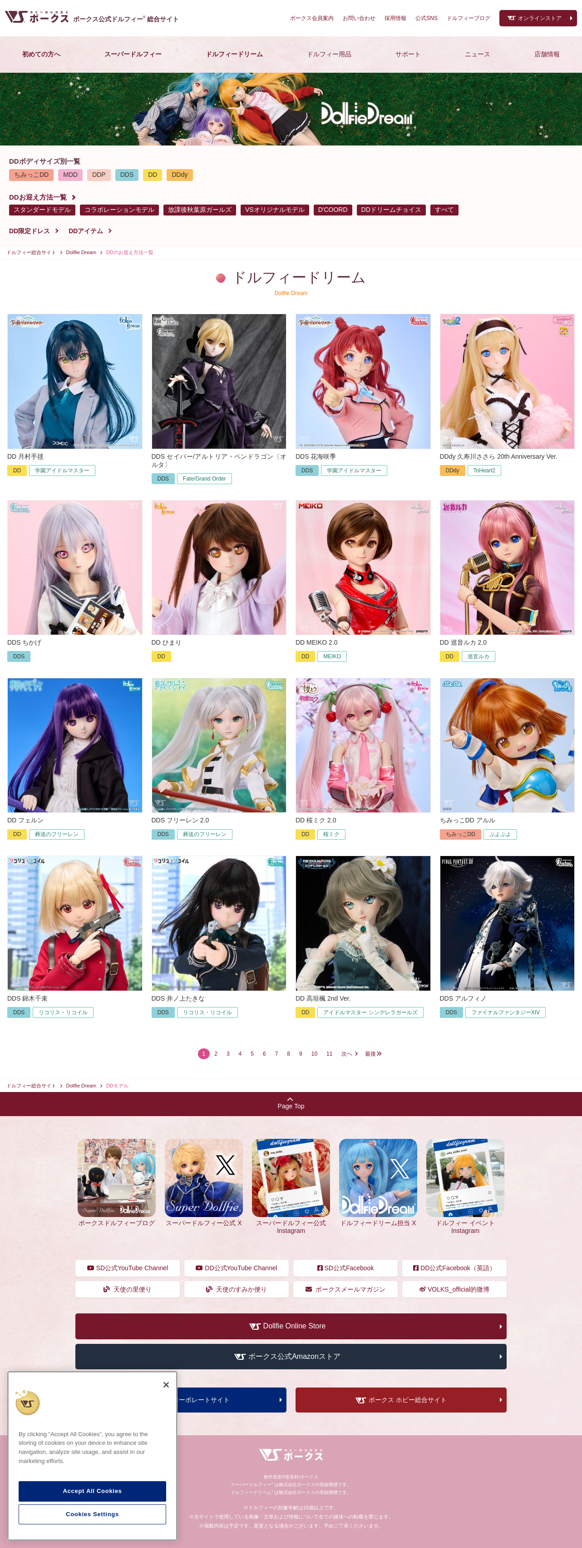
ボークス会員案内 (312, 18)
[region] (92, 1456)
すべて (444, 209)
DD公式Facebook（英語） (454, 1268)
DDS (127, 174)
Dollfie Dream (81, 252)
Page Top (291, 1103)
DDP (99, 174)
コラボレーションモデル (119, 209)
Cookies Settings (92, 1514)
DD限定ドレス (29, 231)
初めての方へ (41, 54)
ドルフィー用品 (329, 54)
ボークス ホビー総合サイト (408, 1400)
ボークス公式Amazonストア (294, 1356)
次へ (346, 1054)
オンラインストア (540, 18)
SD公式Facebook (345, 1268)
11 (329, 1054)
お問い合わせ (359, 18)
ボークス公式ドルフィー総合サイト (126, 19)
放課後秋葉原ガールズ (200, 209)
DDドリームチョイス (391, 209)
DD (152, 174)
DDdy (179, 174)
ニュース (477, 54)
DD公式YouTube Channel (236, 1268)
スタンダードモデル (42, 209)
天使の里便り (128, 1289)
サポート (408, 54)
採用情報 (395, 18)
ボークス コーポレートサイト (187, 1400)
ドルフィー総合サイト (31, 252)
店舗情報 (547, 54)
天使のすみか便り (236, 1289)
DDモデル (117, 1085)
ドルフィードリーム (234, 54)
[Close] (166, 1385)
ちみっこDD (31, 174)
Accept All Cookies (92, 1491)
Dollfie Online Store (294, 1326)
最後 (370, 1054)
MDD (70, 174)
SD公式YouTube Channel (127, 1268)
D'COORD (333, 209)
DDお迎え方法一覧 (38, 197)
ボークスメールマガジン (346, 1289)
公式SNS (426, 18)
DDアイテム (86, 231)
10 (314, 1054)
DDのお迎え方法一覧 (129, 252)
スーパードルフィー (133, 54)
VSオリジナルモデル (275, 209)
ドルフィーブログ (468, 18)
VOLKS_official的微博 (454, 1289)
